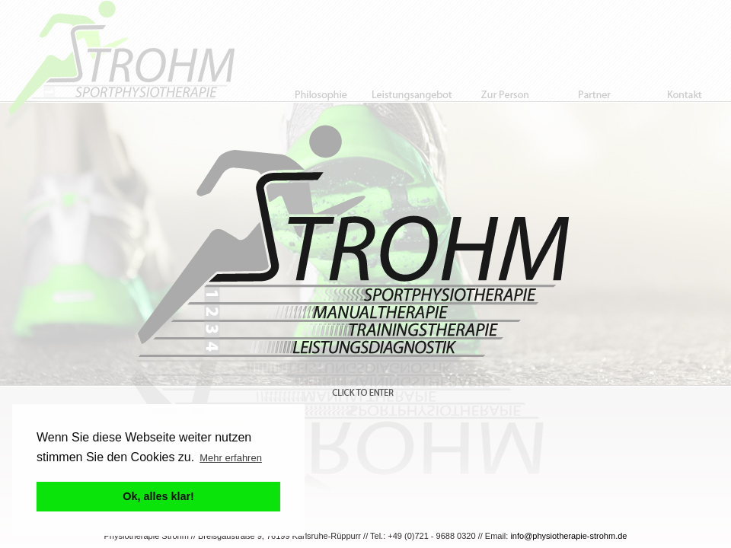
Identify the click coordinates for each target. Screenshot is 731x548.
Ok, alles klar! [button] (158, 496)
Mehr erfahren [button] (231, 458)
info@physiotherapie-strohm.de (568, 535)
